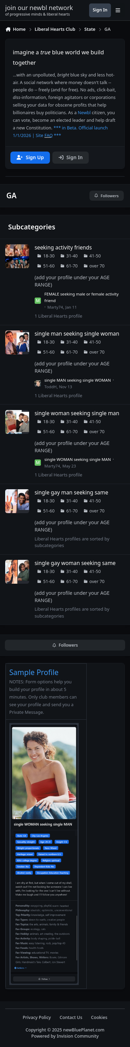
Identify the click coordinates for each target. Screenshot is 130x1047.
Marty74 (55, 307)
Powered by (64, 1036)
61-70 (72, 266)
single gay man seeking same (71, 492)
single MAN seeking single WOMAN (77, 380)
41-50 (95, 256)
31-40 (72, 256)
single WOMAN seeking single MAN (77, 459)
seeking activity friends (63, 247)
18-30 (49, 256)
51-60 (49, 266)
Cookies (99, 1017)
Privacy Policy (37, 1017)
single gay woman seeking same (75, 563)
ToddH (50, 386)
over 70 (97, 266)
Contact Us (71, 1017)
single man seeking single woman (77, 333)
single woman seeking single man (77, 413)
